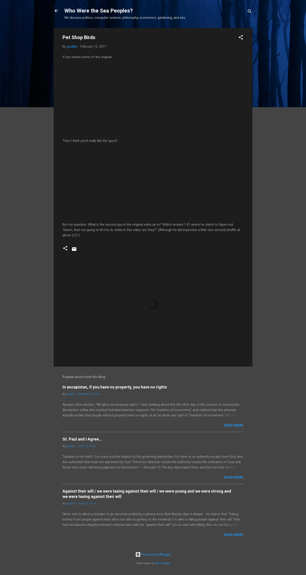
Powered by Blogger (153, 554)
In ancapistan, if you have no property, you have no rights (115, 387)
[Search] (249, 12)
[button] (240, 38)
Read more (233, 425)
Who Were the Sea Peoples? (98, 11)
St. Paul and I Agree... (82, 439)
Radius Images (163, 563)
